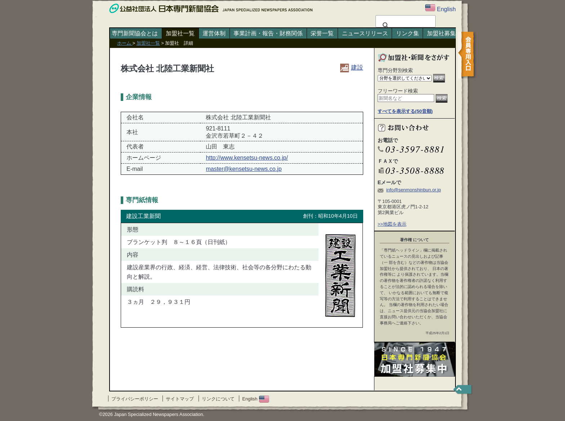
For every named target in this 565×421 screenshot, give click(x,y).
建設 (351, 67)
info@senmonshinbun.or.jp (413, 189)
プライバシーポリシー (134, 399)
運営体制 (214, 33)
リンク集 (407, 33)
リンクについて (218, 399)
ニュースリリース (365, 33)
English (255, 399)
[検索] (404, 25)
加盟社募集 (441, 33)
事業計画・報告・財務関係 (268, 33)
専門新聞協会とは (135, 33)
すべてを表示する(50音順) (405, 111)
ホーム (125, 43)
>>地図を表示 (392, 224)
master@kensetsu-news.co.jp (243, 169)
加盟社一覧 (180, 33)
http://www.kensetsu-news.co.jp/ (247, 158)
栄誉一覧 (322, 33)
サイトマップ (180, 399)
